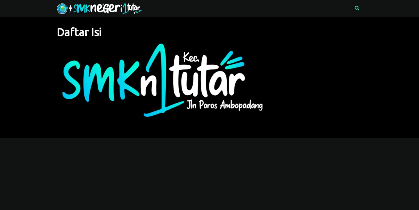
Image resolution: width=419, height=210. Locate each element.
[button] (357, 8)
